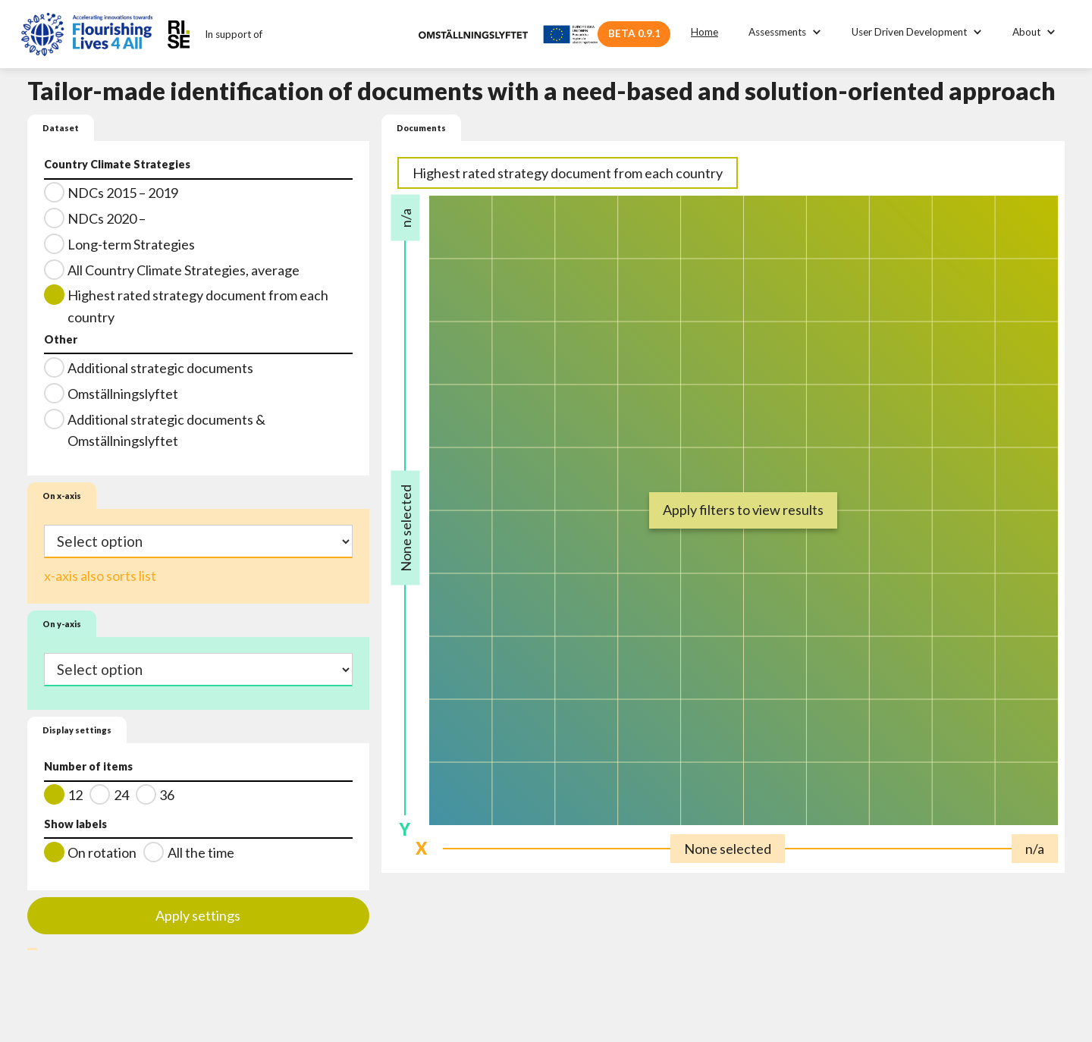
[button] (784, 32)
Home (704, 32)
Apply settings (197, 915)
